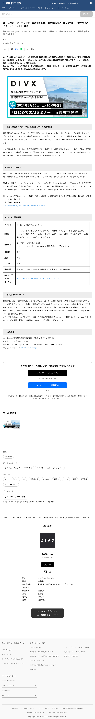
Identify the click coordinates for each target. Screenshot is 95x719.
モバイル (23, 8)
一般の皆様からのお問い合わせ (58, 712)
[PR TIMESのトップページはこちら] (13, 3)
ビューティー (52, 8)
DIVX (66, 479)
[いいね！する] (5, 49)
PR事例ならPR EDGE (71, 656)
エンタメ (40, 8)
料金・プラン (6, 654)
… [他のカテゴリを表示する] (73, 7)
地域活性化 (34, 479)
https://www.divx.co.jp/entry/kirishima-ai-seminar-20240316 (24, 206)
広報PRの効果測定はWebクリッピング (43, 665)
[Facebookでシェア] (16, 49)
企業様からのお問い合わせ (36, 712)
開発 (74, 479)
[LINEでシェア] (21, 49)
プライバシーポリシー (28, 708)
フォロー (47, 565)
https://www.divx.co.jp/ (29, 348)
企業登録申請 (73, 3)
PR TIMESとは (7, 650)
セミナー (8, 479)
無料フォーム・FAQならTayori (74, 652)
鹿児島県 (83, 479)
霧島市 (56, 479)
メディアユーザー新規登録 (47, 385)
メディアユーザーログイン (47, 373)
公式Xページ (6, 691)
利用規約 (55, 708)
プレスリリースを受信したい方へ (13, 659)
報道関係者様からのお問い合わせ (72, 708)
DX (24, 479)
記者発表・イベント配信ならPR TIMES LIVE (44, 656)
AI (17, 479)
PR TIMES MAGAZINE (37, 661)
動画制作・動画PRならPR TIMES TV (42, 652)
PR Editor (33, 670)
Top (3, 8)
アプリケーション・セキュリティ (50, 468)
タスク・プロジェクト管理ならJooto (76, 647)
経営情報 (8, 457)
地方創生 (46, 479)
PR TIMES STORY (36, 647)
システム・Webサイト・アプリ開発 (18, 468)
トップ (6, 518)
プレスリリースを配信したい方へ (13, 663)
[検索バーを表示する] (91, 3)
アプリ (32, 8)
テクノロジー (12, 8)
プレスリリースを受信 (56, 3)
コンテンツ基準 (44, 708)
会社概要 (15, 708)
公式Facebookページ (9, 681)
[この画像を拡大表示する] (11, 424)
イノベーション (11, 485)
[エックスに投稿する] (12, 49)
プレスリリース (17, 518)
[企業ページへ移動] (47, 541)
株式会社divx (30, 518)
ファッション (65, 8)
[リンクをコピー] (32, 49)
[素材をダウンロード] (28, 49)
